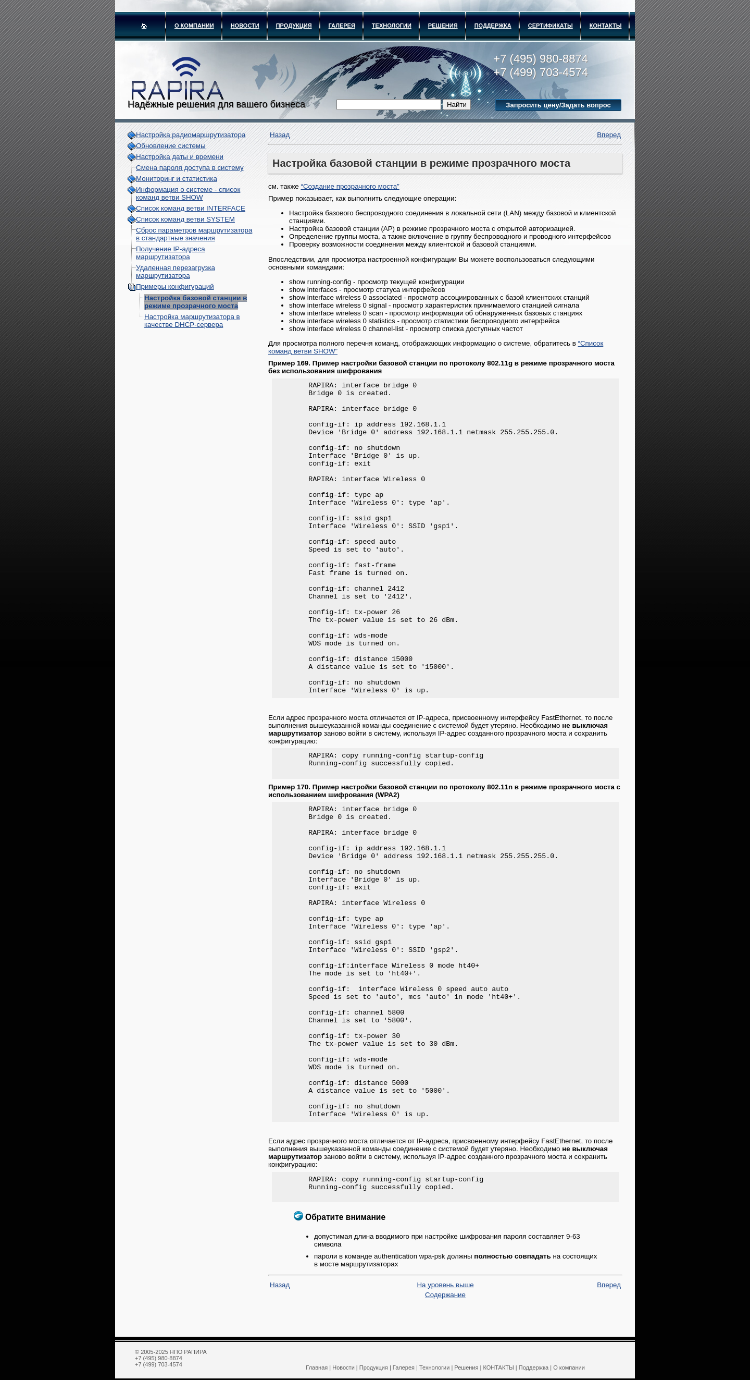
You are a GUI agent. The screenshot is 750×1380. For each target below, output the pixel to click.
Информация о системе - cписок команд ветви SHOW (188, 193)
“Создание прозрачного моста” (350, 186)
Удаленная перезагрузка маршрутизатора (175, 271)
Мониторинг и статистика (176, 178)
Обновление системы (171, 146)
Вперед (609, 135)
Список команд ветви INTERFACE (190, 208)
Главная (317, 1367)
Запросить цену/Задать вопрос (558, 105)
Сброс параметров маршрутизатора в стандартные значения (194, 234)
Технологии (391, 25)
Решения (443, 25)
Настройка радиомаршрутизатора (190, 135)
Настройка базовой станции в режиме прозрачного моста (195, 302)
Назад (280, 135)
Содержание (445, 1304)
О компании (194, 25)
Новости (245, 25)
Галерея (342, 25)
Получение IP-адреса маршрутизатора (170, 253)
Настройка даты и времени (179, 157)
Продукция (294, 25)
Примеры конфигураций (175, 286)
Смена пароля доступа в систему (190, 168)
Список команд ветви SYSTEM (185, 219)
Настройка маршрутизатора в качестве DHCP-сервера (192, 320)
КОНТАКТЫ (606, 25)
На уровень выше (445, 1294)
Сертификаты (550, 25)
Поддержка (492, 25)
